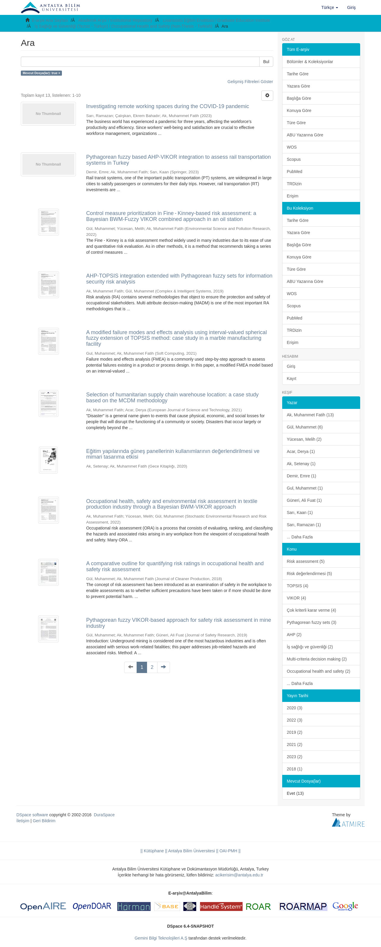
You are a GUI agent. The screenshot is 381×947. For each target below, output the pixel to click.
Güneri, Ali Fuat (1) (304, 500)
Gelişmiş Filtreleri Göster (250, 81)
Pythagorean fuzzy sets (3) (312, 622)
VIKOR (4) (296, 598)
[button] (330, 7)
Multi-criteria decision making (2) (317, 659)
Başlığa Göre (299, 98)
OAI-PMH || (229, 850)
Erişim (293, 196)
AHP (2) (294, 634)
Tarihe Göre (298, 73)
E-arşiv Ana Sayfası (50, 20)
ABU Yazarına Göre (305, 135)
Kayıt (291, 378)
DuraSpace (104, 814)
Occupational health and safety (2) (318, 671)
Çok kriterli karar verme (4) (311, 610)
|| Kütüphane (152, 850)
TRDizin (294, 183)
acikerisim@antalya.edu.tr (239, 875)
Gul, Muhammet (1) (305, 488)
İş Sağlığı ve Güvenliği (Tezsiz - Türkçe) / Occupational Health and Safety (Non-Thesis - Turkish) (123, 26)
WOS (292, 147)
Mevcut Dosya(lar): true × (41, 73)
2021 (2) (294, 744)
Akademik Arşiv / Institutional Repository (115, 20)
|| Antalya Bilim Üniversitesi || (191, 850)
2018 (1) (294, 769)
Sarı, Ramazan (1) (304, 524)
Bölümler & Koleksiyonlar (310, 61)
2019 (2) (294, 732)
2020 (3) (294, 707)
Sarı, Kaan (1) (300, 512)
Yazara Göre (298, 86)
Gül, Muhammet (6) (305, 427)
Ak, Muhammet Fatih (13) (310, 414)
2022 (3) (294, 720)
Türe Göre (296, 122)
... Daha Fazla (300, 537)
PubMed (294, 171)
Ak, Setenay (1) (301, 463)
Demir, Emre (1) (301, 476)
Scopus (294, 159)
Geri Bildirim (44, 820)
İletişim (22, 820)
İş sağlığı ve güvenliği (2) (310, 646)
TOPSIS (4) (297, 585)
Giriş (291, 366)
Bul (266, 61)
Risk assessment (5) (306, 561)
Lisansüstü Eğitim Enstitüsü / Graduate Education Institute (216, 20)
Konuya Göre (299, 110)
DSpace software (32, 814)
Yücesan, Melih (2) (304, 439)
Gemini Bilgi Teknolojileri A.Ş (161, 938)
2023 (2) (294, 756)
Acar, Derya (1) (301, 451)
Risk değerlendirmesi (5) (309, 573)
